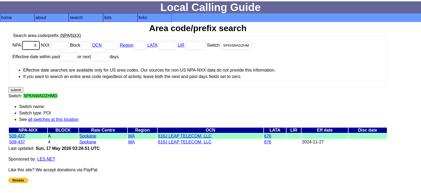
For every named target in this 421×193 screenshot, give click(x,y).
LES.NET (46, 159)
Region (126, 45)
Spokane (87, 136)
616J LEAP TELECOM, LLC (185, 136)
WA (131, 136)
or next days (98, 56)
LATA (152, 45)
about (40, 17)
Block (81, 45)
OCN (97, 45)
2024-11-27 (313, 142)
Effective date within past (45, 56)
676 (267, 136)
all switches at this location (53, 119)
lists (108, 17)
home (6, 17)
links (143, 17)
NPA (26, 45)
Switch (229, 45)
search (76, 17)
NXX (55, 45)
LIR (181, 45)
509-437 (17, 136)
